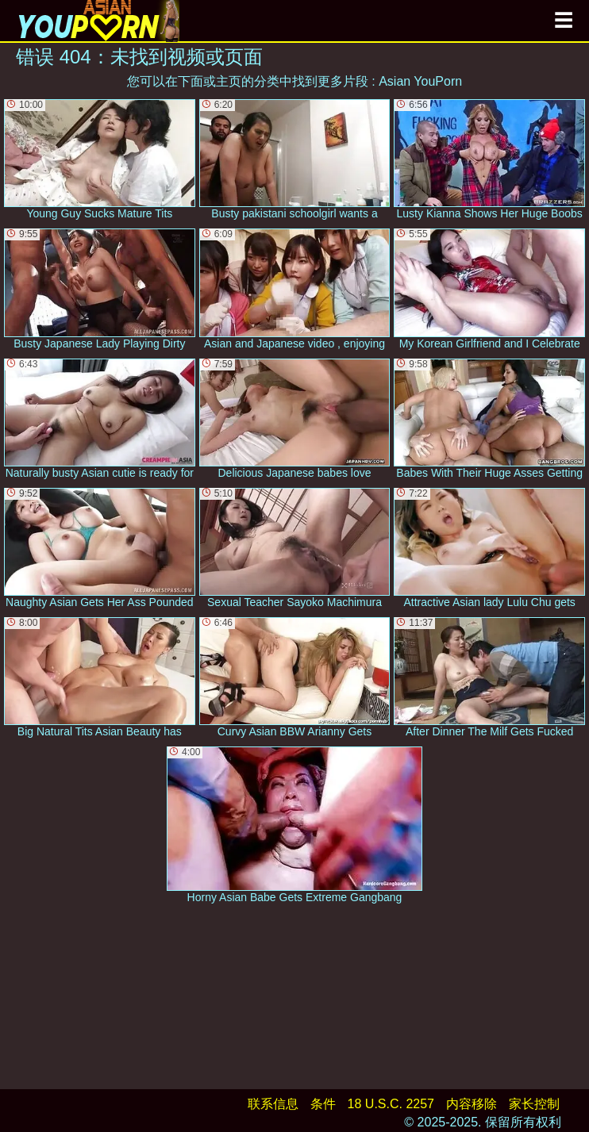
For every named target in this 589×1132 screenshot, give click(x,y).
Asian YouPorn (420, 81)
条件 (323, 1104)
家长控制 (534, 1104)
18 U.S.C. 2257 (391, 1104)
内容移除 (471, 1104)
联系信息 (273, 1104)
